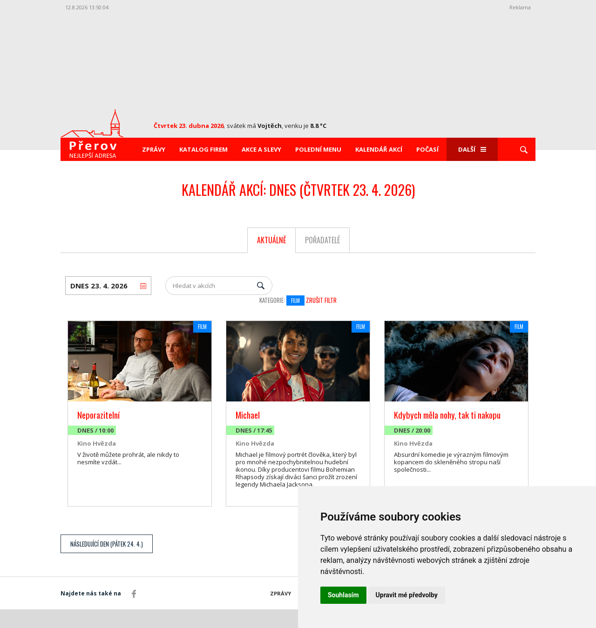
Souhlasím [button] (343, 595)
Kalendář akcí (378, 149)
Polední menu (318, 149)
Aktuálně (271, 240)
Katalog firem (203, 149)
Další (472, 149)
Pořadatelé (322, 240)
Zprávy (153, 149)
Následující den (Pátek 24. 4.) (106, 543)
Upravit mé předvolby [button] (407, 595)
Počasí (427, 149)
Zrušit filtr (321, 300)
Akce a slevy (261, 149)
